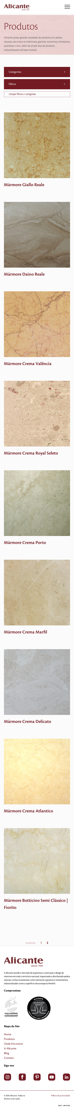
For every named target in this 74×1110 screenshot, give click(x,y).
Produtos (9, 1039)
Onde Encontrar (13, 1043)
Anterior (31, 943)
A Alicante (10, 1048)
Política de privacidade (60, 1096)
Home (7, 1034)
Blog (6, 1053)
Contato (9, 1058)
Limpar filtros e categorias (22, 94)
